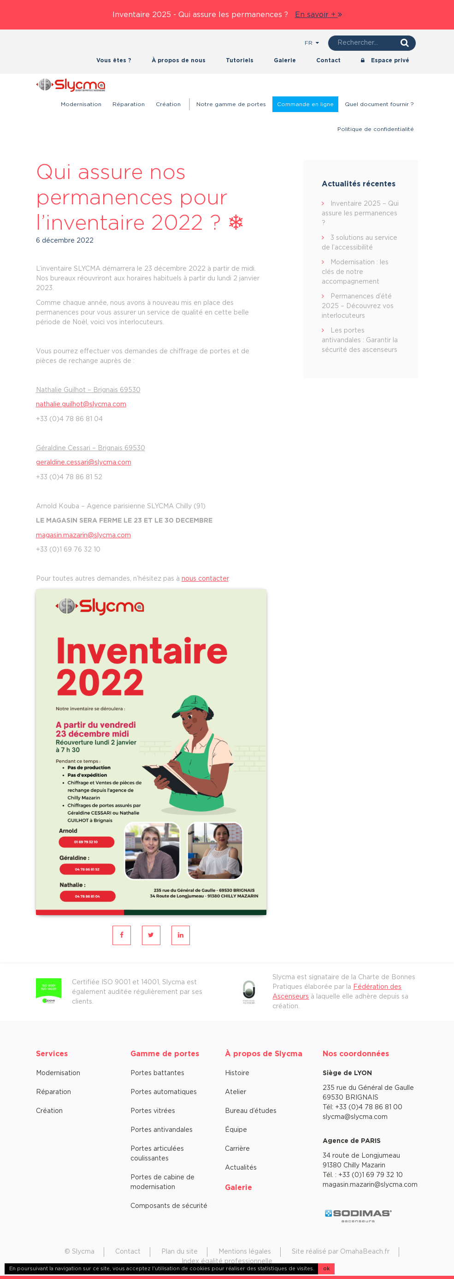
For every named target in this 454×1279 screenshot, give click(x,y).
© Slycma (79, 1252)
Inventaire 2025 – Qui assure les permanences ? (360, 213)
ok (326, 1268)
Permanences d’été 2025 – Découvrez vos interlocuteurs (358, 306)
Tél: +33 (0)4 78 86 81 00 (362, 1107)
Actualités (241, 1168)
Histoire (237, 1073)
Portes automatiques (163, 1092)
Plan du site (179, 1252)
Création (168, 104)
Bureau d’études (251, 1111)
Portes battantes (157, 1073)
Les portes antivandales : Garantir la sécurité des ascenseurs (360, 340)
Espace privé (385, 60)
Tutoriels (240, 60)
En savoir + (318, 14)
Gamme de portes (164, 1054)
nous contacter (205, 579)
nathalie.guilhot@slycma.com (81, 404)
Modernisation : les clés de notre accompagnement (355, 272)
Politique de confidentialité (375, 129)
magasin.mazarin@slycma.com (83, 535)
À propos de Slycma (263, 1054)
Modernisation (81, 104)
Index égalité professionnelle (227, 1261)
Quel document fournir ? (379, 104)
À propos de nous (179, 60)
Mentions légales (244, 1252)
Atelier (235, 1092)
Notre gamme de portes (231, 104)
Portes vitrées (152, 1111)
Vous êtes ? (113, 60)
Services (52, 1054)
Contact (328, 60)
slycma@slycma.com (355, 1117)
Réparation (128, 104)
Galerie (285, 60)
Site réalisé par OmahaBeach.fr (340, 1252)
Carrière (237, 1149)
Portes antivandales (161, 1130)
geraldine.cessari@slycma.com (83, 462)
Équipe (236, 1130)
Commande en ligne (305, 104)
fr (312, 43)
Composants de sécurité (168, 1206)
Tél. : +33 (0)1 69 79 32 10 (363, 1175)
